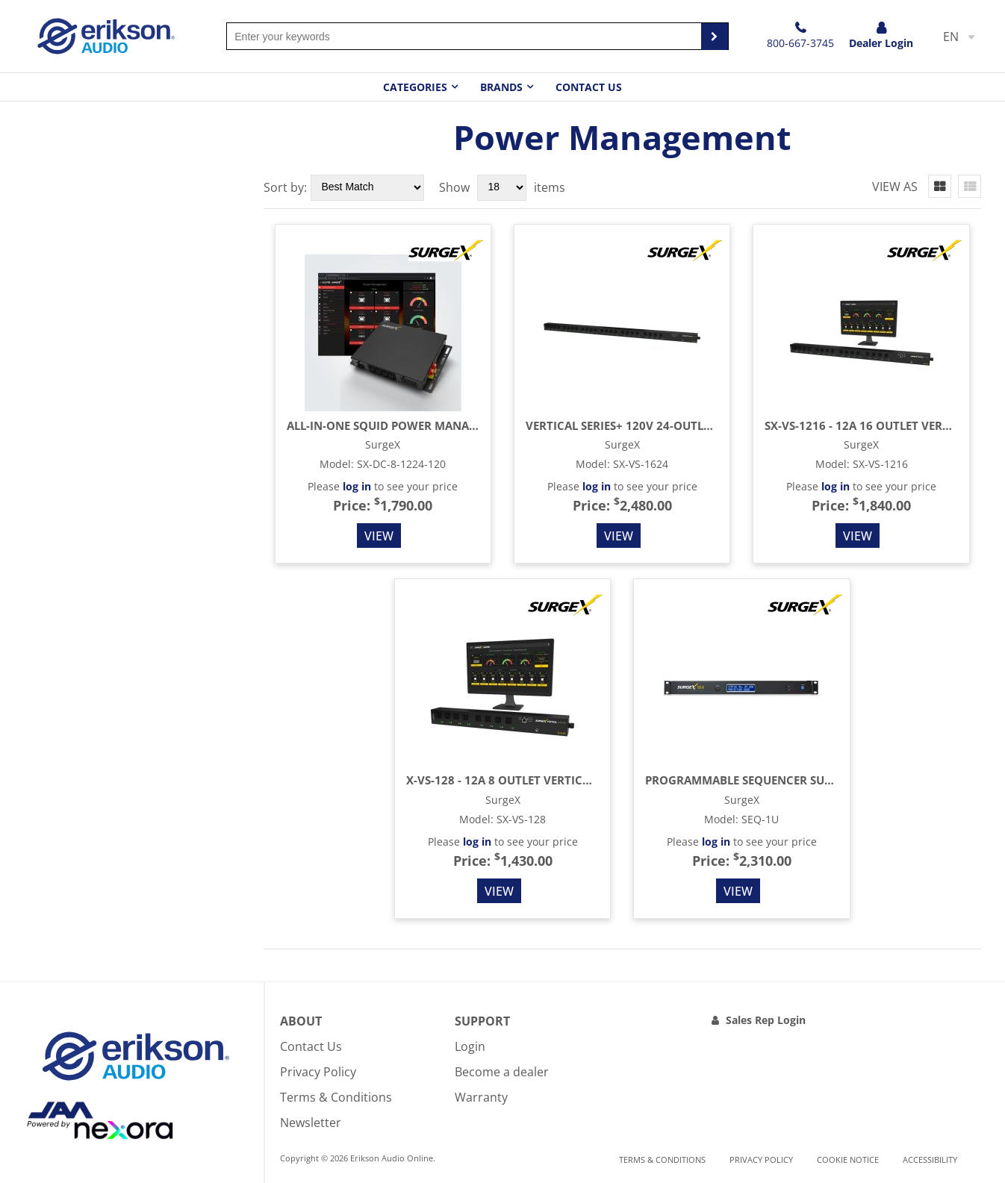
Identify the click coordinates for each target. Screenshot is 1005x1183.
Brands (501, 87)
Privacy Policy (318, 1072)
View (378, 536)
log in (357, 486)
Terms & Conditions (336, 1097)
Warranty (481, 1097)
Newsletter (310, 1122)
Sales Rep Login (766, 1020)
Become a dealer (502, 1072)
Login (470, 1046)
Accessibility (930, 1159)
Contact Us (589, 87)
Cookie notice (848, 1159)
